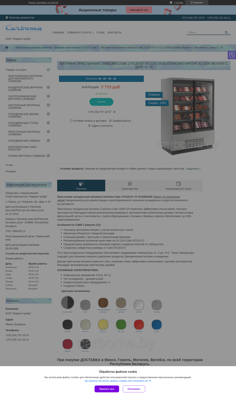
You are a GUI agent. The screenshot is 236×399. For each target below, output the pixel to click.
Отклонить (134, 389)
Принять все (106, 389)
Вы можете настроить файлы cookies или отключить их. (117, 380)
